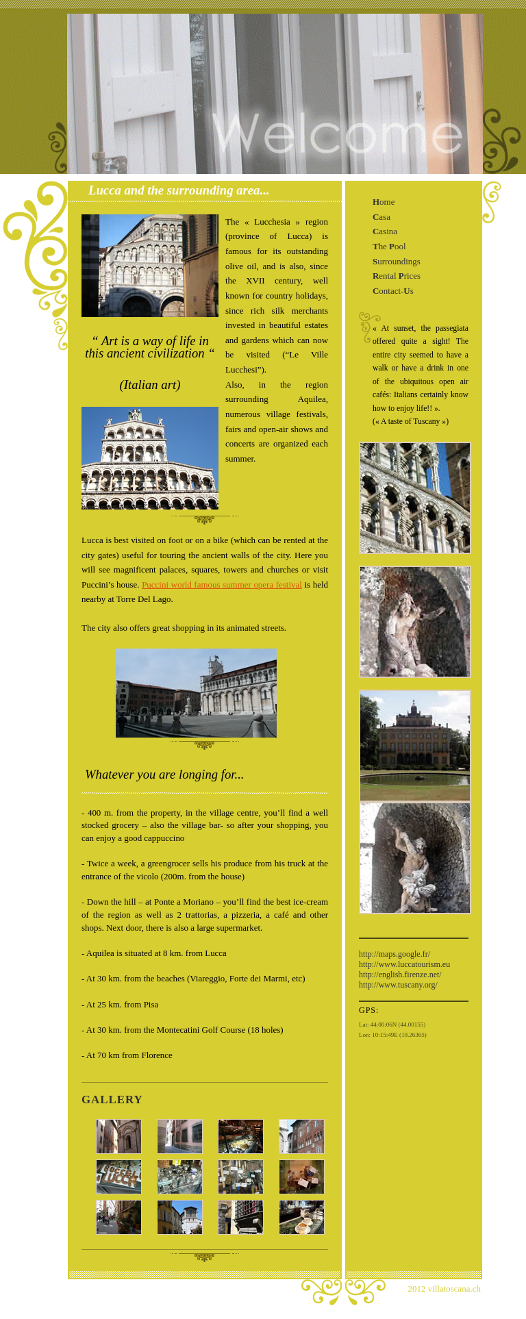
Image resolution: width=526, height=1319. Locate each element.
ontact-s (393, 291)
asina (385, 231)
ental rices (397, 276)
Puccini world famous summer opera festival (222, 584)
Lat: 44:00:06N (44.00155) (392, 1024)
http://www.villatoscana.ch (403, 944)
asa (381, 217)
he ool (389, 246)
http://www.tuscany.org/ (398, 985)
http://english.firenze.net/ (400, 974)
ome (383, 202)
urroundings (397, 261)
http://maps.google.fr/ (394, 954)
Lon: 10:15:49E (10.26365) (393, 1034)
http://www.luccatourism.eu (404, 964)
